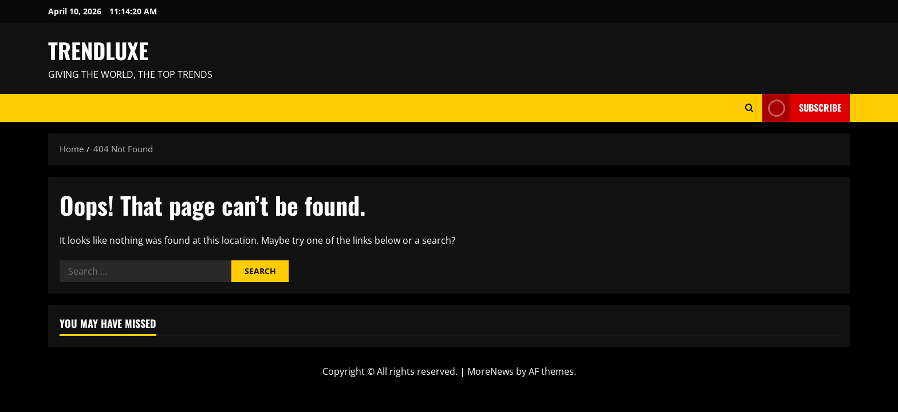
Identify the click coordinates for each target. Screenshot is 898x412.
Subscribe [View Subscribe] (801, 108)
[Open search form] (749, 108)
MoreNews (490, 371)
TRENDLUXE (98, 50)
